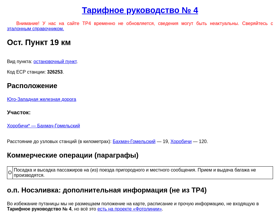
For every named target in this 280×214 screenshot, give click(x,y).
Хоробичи (181, 141)
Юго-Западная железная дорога (41, 99)
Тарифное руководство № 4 (140, 10)
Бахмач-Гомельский (134, 141)
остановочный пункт (55, 61)
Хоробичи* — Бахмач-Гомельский (43, 125)
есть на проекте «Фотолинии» (130, 208)
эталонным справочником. (35, 28)
